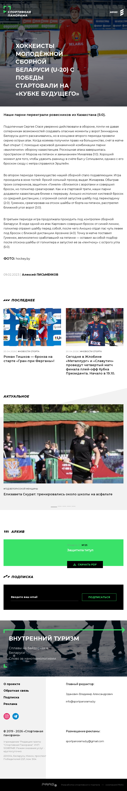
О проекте (12, 684)
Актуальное (16, 396)
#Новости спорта (28, 351)
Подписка (11, 697)
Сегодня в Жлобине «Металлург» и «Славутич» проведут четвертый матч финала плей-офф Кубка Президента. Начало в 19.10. (90, 365)
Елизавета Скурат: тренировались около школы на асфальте (58, 494)
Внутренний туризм (44, 638)
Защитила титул (80, 550)
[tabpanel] (63, 453)
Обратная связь (16, 690)
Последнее (19, 300)
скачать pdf (87, 564)
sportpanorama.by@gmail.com (85, 741)
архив (14, 532)
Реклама (10, 704)
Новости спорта (26, 38)
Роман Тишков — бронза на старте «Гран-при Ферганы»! (29, 359)
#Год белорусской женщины (21, 489)
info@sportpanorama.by (80, 701)
